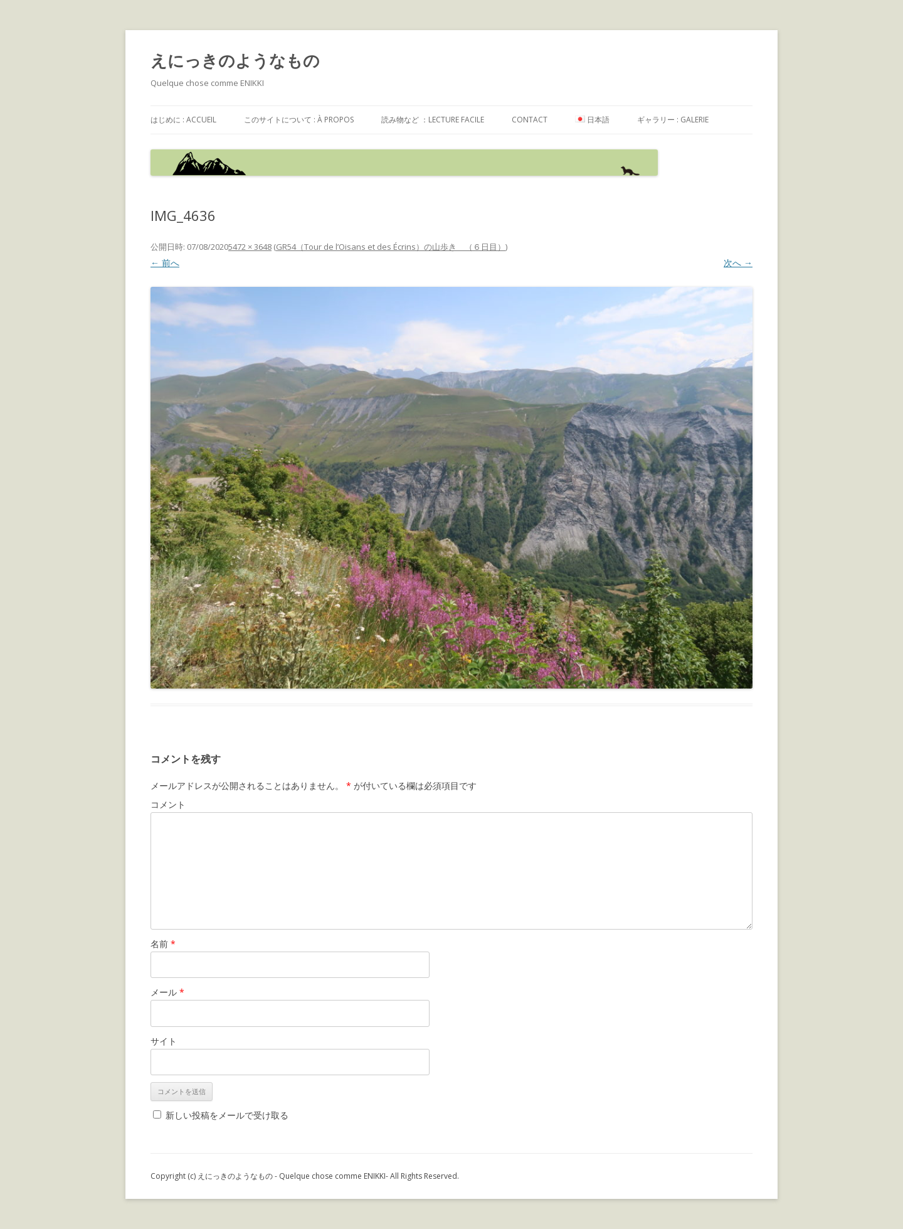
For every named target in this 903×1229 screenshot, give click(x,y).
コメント (168, 804)
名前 (163, 944)
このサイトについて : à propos (299, 119)
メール (167, 992)
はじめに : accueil (183, 119)
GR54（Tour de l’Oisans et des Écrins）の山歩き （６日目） (390, 246)
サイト (163, 1041)
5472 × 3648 (250, 246)
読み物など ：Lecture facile (432, 119)
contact (529, 119)
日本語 (592, 119)
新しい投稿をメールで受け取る (227, 1115)
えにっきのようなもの (235, 60)
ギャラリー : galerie (673, 119)
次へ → (738, 263)
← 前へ (164, 263)
